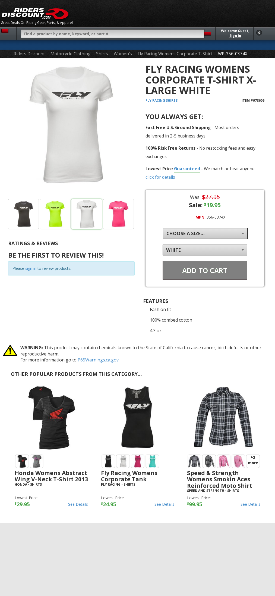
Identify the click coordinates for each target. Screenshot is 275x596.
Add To (204, 270)
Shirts (102, 54)
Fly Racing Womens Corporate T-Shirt (175, 54)
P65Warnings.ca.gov (98, 360)
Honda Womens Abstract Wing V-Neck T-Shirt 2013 (51, 476)
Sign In (235, 35)
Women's (123, 54)
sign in (30, 268)
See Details (78, 504)
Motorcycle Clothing (70, 54)
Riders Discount (29, 54)
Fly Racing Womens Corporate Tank (129, 476)
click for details (160, 177)
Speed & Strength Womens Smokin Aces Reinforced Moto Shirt (219, 479)
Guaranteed (187, 169)
